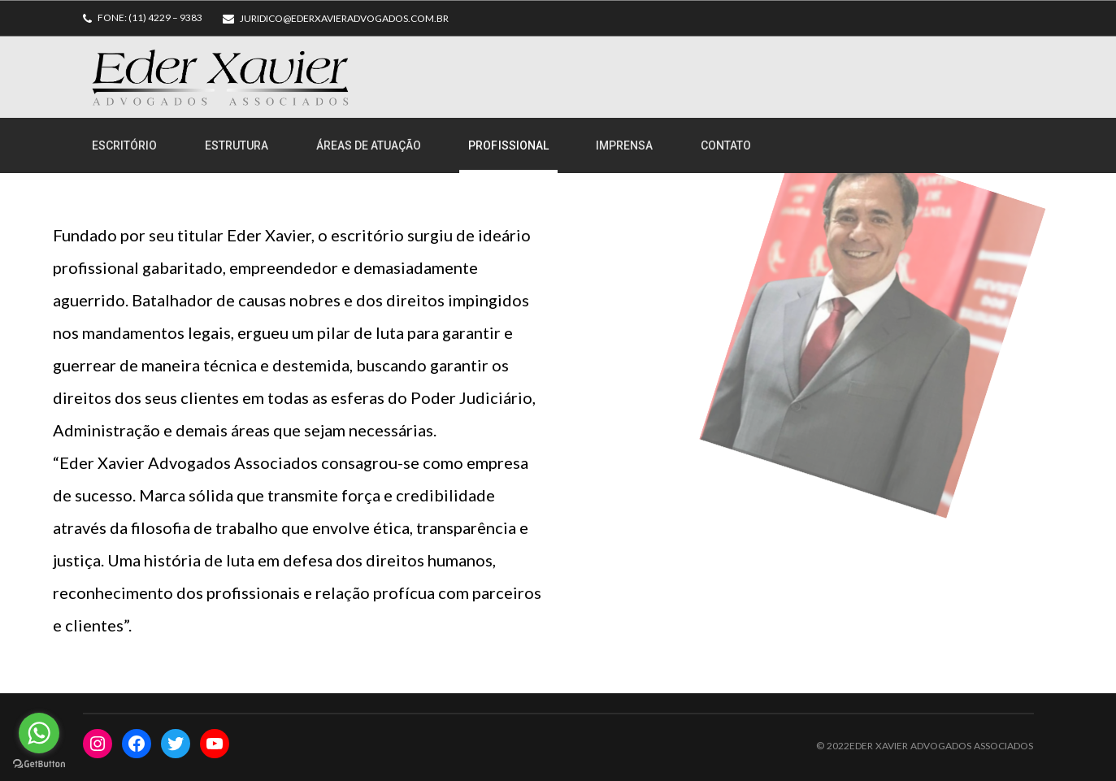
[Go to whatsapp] (39, 733)
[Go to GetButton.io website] (39, 764)
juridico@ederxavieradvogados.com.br (344, 18)
